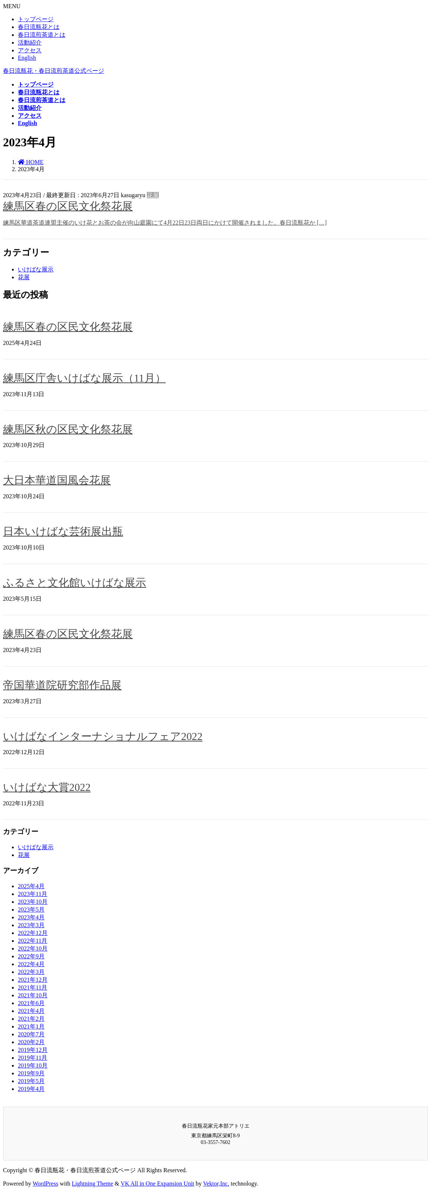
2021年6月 (31, 1003)
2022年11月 (32, 941)
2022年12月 (33, 933)
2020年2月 (31, 1042)
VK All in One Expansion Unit (157, 1183)
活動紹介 (30, 42)
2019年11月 (32, 1058)
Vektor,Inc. (216, 1183)
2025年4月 (31, 886)
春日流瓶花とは (38, 27)
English (27, 58)
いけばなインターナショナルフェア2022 (103, 736)
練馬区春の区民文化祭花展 (68, 206)
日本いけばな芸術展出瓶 (63, 531)
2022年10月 (33, 948)
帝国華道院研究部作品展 (62, 685)
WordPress (45, 1183)
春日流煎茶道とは (41, 35)
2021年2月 (31, 1019)
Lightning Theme (92, 1183)
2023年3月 (31, 925)
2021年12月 (33, 980)
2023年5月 (31, 909)
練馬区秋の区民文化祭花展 (68, 429)
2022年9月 (31, 956)
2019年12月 (33, 1050)
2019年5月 (31, 1081)
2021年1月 (31, 1026)
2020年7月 (31, 1034)
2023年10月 (33, 902)
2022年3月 (31, 972)
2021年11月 (32, 987)
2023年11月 (32, 894)
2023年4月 (31, 917)
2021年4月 (31, 1011)
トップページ (36, 19)
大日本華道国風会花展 (57, 480)
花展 (153, 195)
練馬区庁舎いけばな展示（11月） (84, 378)
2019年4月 (31, 1089)
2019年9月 (31, 1073)
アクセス (30, 50)
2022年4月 (31, 964)
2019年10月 (33, 1065)
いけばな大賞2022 (47, 787)
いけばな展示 (36, 269)
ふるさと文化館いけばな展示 (74, 583)
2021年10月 (33, 995)
